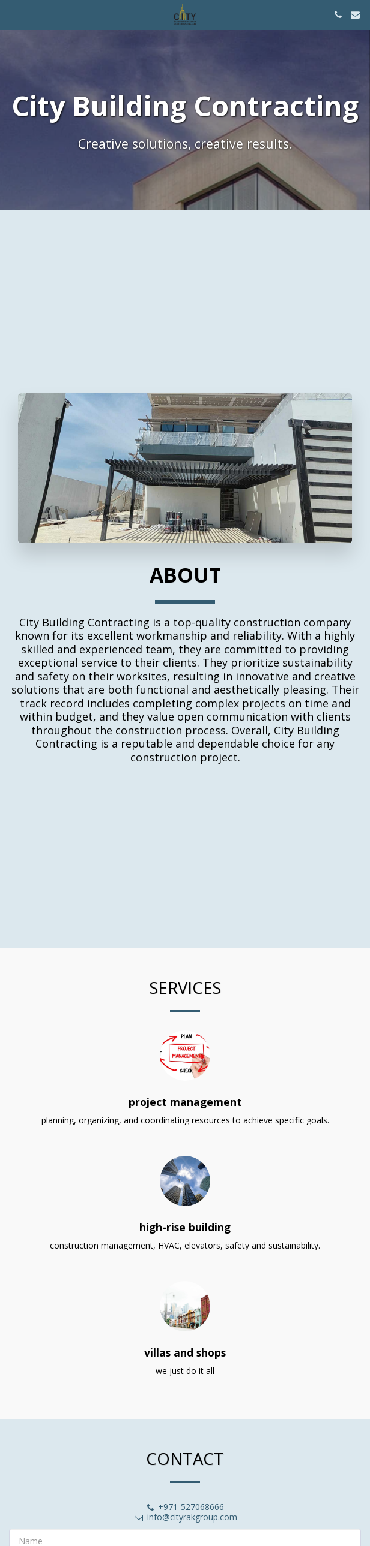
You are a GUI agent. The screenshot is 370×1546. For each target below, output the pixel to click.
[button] (13, 14)
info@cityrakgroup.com (185, 1524)
